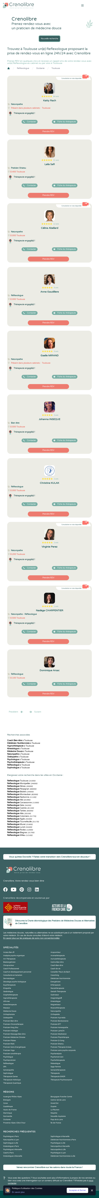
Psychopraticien (9, 1060)
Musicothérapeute (58, 1008)
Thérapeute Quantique (12, 1083)
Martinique (7, 1113)
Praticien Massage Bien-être (14, 1034)
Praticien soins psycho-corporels (63, 1050)
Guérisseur (55, 995)
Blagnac (20, 832)
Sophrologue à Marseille (60, 1136)
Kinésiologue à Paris (11, 1146)
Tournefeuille (23, 821)
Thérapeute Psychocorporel (61, 1080)
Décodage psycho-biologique (14, 982)
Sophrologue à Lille (10, 1143)
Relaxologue (55, 1063)
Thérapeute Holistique (12, 1080)
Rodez (20, 830)
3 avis (56, 415)
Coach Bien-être (57, 965)
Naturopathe (56, 1011)
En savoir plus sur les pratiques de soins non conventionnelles (31, 938)
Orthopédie (55, 1014)
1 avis (56, 606)
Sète (19, 805)
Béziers (20, 791)
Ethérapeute (55, 985)
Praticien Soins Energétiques (14, 1047)
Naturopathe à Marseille (60, 1146)
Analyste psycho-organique (14, 956)
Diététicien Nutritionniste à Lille (63, 1156)
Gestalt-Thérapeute (58, 991)
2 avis (56, 479)
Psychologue (8, 1057)
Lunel (19, 827)
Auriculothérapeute (58, 959)
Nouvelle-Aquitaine (58, 1116)
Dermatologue (9, 978)
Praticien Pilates (9, 1041)
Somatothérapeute (58, 1070)
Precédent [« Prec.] (16, 712)
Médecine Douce (9, 1011)
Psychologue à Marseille (12, 1149)
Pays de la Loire (57, 1120)
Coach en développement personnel (17, 972)
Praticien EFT (56, 1024)
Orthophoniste (9, 1014)
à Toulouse (20, 740)
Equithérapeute (9, 985)
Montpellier (22, 783)
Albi (18, 800)
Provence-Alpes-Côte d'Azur (14, 1123)
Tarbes (20, 811)
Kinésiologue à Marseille (12, 1156)
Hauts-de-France (10, 1110)
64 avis (56, 96)
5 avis (56, 288)
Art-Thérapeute (9, 959)
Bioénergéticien (9, 962)
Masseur (6, 1008)
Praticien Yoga (9, 1050)
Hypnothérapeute (10, 998)
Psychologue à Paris (11, 1136)
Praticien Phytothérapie (60, 1037)
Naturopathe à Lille (58, 1149)
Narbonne (21, 797)
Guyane (53, 1106)
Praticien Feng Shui (10, 1027)
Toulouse (56, 68)
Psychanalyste (56, 1054)
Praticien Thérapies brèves (61, 1047)
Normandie (7, 1116)
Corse (5, 1103)
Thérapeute (55, 1073)
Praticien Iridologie (10, 1031)
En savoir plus (18, 1192)
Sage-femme (56, 1067)
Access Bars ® (8, 952)
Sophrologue (8, 1073)
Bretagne (7, 1100)
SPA (4, 1067)
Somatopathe (8, 1070)
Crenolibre (8, 880)
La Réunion (55, 1110)
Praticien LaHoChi (57, 1031)
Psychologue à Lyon (58, 1153)
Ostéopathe (8, 1018)
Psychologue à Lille (58, 1143)
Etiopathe (7, 988)
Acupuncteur (56, 952)
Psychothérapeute (58, 1060)
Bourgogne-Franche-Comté (61, 1097)
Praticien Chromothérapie (13, 1024)
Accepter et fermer (77, 1190)
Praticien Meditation (59, 1034)
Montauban (22, 794)
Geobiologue (8, 991)
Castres (20, 808)
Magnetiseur (56, 1005)
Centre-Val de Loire (58, 1100)
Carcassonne (23, 802)
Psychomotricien (57, 1057)
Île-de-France (56, 1123)
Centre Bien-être (57, 962)
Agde (19, 819)
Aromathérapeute (58, 956)
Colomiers (21, 816)
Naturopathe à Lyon (11, 1140)
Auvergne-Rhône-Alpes (12, 1097)
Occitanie (40, 68)
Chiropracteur (8, 965)
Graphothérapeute (10, 995)
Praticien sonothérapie (12, 1054)
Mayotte (54, 1113)
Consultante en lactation (12, 975)
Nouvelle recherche (49, 38)
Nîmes (20, 786)
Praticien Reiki (9, 1044)
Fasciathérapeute (57, 988)
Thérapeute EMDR (58, 1076)
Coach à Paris (8, 1153)
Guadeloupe (8, 1106)
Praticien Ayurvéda (58, 1018)
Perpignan (21, 789)
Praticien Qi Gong (57, 1041)
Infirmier (6, 1001)
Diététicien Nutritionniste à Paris (63, 1140)
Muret (20, 824)
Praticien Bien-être (10, 1021)
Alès (19, 813)
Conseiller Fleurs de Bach (60, 972)
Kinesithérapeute (10, 1005)
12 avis (56, 224)
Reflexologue (23, 68)
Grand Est (54, 1103)
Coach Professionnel (11, 969)
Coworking (55, 975)
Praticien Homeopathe (59, 1027)
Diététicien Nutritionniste (60, 978)
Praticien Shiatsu (57, 1044)
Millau (19, 835)
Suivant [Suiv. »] (35, 712)
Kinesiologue (55, 1001)
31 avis (56, 160)
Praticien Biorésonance (59, 1021)
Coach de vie (55, 969)
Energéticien (55, 982)
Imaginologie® (56, 998)
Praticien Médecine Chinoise (14, 1037)
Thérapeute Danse (10, 1076)
